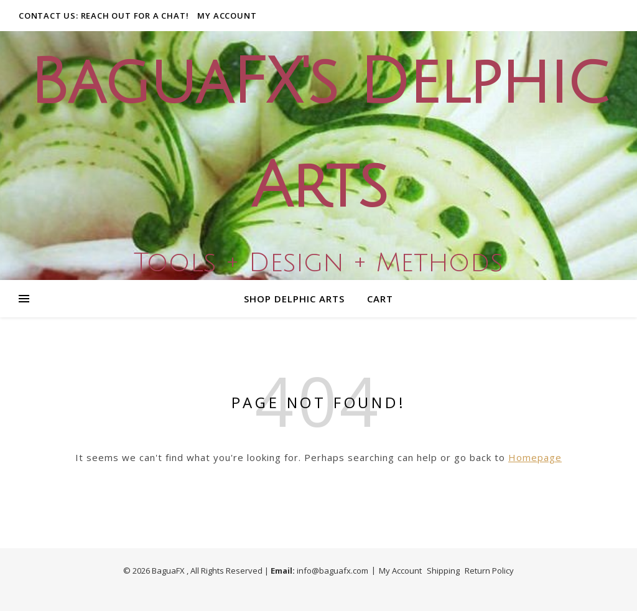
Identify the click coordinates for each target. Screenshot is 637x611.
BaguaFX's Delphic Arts (318, 135)
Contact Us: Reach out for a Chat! (103, 15)
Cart (380, 298)
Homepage (535, 457)
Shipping (443, 570)
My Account (226, 15)
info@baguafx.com (332, 570)
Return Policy (489, 570)
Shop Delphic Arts (294, 298)
